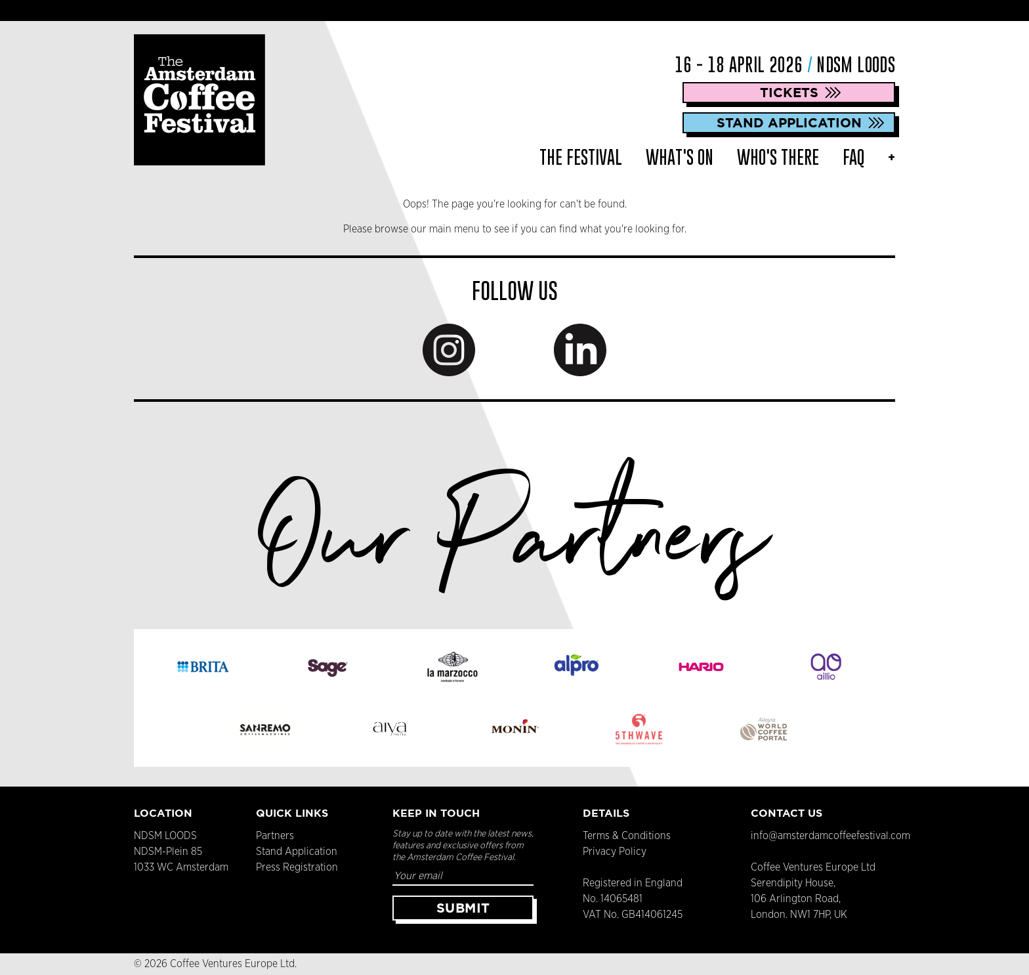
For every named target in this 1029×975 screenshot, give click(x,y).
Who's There (778, 157)
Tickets (789, 92)
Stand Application (789, 122)
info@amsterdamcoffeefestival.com (830, 836)
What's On (679, 157)
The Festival (580, 157)
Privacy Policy (614, 851)
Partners (275, 836)
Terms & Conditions (627, 836)
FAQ (853, 157)
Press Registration (297, 867)
